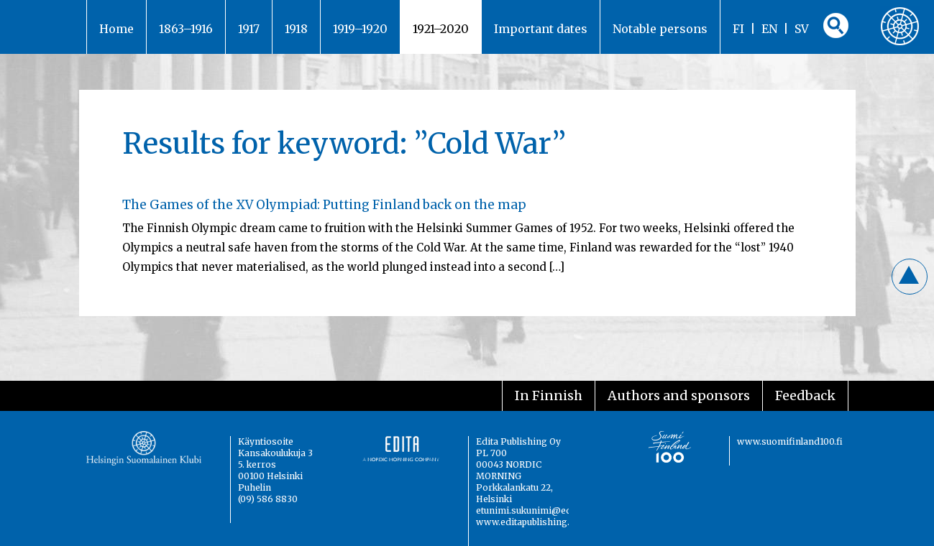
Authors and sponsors (679, 395)
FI (738, 29)
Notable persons (660, 29)
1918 (296, 29)
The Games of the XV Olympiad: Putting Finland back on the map (324, 205)
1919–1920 (360, 29)
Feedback (805, 395)
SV (802, 29)
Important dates (540, 29)
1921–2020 (441, 29)
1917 (249, 29)
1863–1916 (186, 29)
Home (116, 29)
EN (769, 29)
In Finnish (548, 395)
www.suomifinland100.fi (790, 441)
